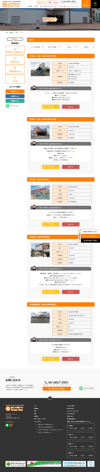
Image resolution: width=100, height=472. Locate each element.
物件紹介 (36, 6)
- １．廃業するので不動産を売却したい (45, 424)
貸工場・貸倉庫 (52, 47)
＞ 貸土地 (82, 428)
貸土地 (69, 47)
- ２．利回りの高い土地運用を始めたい (45, 427)
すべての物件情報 (35, 47)
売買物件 (86, 47)
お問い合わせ (70, 416)
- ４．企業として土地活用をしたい (44, 432)
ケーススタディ (37, 421)
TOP (35, 406)
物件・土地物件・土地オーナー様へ (48, 6)
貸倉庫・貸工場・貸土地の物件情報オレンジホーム (79, 421)
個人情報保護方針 (71, 419)
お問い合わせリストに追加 (50, 106)
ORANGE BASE (70, 408)
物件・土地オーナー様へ (40, 419)
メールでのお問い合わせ (91, 236)
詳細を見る (71, 107)
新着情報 (30, 6)
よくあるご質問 (62, 6)
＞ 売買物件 (90, 428)
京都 (35, 411)
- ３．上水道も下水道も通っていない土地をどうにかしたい (49, 429)
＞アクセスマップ (10, 421)
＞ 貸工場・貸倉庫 (72, 428)
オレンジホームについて (73, 6)
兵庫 (35, 413)
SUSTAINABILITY (71, 413)
